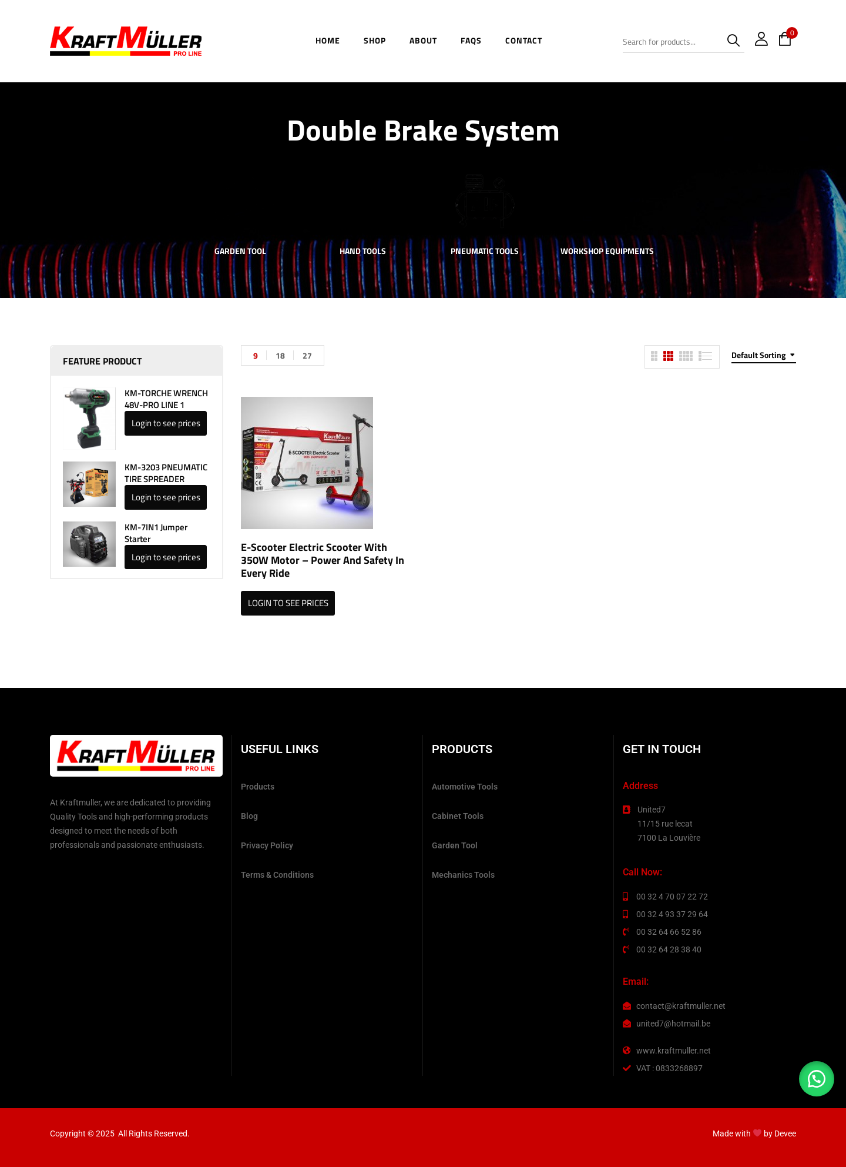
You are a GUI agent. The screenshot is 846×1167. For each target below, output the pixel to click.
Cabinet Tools (458, 816)
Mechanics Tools (463, 875)
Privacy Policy (267, 845)
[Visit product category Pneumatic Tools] (485, 201)
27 (307, 355)
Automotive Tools (465, 786)
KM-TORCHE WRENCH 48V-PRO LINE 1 (166, 399)
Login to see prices (166, 423)
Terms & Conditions (277, 875)
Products (257, 786)
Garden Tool (240, 251)
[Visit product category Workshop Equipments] (607, 201)
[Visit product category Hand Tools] (363, 201)
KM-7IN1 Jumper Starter (156, 533)
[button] (816, 1078)
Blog (249, 816)
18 (280, 355)
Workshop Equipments (607, 251)
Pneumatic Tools (485, 251)
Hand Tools (363, 251)
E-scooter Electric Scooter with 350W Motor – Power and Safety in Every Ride (322, 560)
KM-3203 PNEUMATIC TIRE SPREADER (166, 473)
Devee (785, 1133)
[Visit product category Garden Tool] (240, 201)
